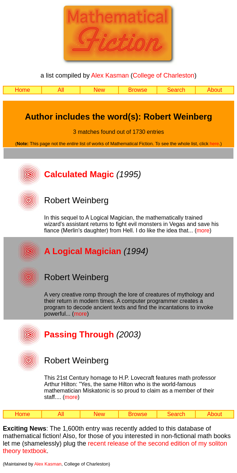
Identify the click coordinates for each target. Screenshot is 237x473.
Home (22, 90)
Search (176, 90)
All (61, 90)
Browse (137, 90)
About (214, 90)
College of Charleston (163, 75)
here (214, 143)
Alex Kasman (110, 75)
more (202, 230)
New (99, 90)
